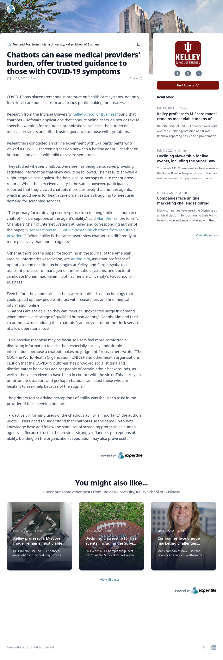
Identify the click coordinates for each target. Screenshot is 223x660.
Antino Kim (80, 258)
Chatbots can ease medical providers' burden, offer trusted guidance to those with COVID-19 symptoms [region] (73, 63)
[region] (75, 270)
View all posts (111, 579)
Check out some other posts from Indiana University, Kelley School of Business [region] (111, 491)
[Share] (136, 78)
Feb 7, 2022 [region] (165, 150)
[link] (75, 455)
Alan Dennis (107, 218)
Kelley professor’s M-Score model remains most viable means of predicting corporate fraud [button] (187, 118)
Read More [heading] (165, 97)
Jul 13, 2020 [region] (17, 78)
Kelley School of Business (94, 114)
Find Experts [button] (188, 85)
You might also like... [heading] (111, 483)
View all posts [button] (207, 235)
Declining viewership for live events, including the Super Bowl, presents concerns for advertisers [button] (187, 160)
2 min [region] (183, 193)
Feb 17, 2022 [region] (165, 108)
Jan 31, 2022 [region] (165, 193)
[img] (188, 54)
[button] (177, 73)
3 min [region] (34, 78)
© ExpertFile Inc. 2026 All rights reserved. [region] (31, 647)
